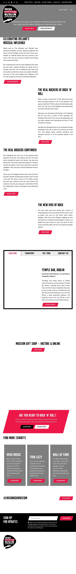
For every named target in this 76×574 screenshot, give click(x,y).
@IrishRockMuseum (15, 498)
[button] (72, 10)
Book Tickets (60, 550)
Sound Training (61, 544)
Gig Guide (59, 541)
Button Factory (46, 570)
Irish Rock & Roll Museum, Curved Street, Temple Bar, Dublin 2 (28, 548)
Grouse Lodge (37, 570)
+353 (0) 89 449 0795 (27, 544)
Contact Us (60, 547)
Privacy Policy (33, 524)
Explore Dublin (43, 552)
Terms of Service (66, 560)
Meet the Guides (43, 544)
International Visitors (45, 550)
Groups (41, 547)
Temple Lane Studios (26, 570)
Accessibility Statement (56, 559)
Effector (70, 559)
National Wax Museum (58, 570)
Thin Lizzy (41, 113)
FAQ (58, 539)
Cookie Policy (47, 559)
